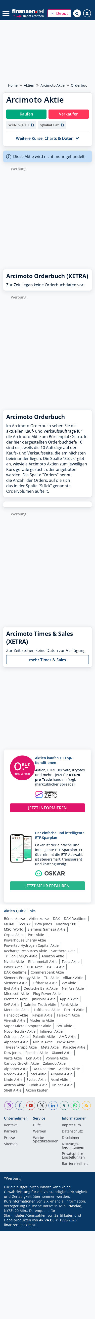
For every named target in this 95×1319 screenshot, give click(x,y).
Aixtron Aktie (14, 1085)
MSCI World (13, 929)
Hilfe (37, 1125)
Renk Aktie (69, 1004)
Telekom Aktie (68, 1015)
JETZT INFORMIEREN (47, 808)
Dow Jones (43, 924)
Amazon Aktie (53, 956)
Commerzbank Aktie (47, 972)
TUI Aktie (51, 977)
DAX (56, 918)
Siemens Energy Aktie (22, 977)
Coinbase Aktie (16, 1036)
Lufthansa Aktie (44, 982)
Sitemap (11, 1144)
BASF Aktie (55, 967)
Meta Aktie (50, 1047)
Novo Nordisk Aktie (20, 1031)
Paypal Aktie (42, 1015)
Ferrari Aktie (74, 1009)
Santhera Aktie (63, 950)
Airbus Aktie (43, 1042)
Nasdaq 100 (66, 924)
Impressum (71, 1125)
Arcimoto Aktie (53, 85)
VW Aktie (69, 982)
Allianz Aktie (73, 977)
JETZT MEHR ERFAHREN (47, 886)
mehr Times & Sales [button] (47, 660)
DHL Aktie (35, 967)
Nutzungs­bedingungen (73, 1146)
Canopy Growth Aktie (21, 1063)
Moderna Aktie (42, 1020)
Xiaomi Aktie (62, 1052)
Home (13, 85)
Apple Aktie (69, 999)
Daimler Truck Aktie (40, 1004)
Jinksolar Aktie (43, 999)
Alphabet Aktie (16, 1042)
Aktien (29, 85)
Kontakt (10, 1125)
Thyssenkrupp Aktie (20, 1047)
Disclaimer (71, 1138)
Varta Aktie (13, 1058)
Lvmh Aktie (38, 1085)
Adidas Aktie (69, 1068)
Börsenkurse (14, 918)
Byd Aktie (11, 988)
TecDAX (24, 924)
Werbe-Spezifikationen (45, 1139)
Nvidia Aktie (14, 961)
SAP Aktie (11, 1004)
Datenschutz (72, 1131)
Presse (9, 1138)
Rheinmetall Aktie (42, 961)
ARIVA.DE (46, 1220)
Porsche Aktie (74, 1047)
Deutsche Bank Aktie (41, 988)
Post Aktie (36, 934)
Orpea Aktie (14, 934)
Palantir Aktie (44, 1036)
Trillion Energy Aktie (20, 956)
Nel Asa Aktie (73, 988)
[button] (59, 13)
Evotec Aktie (37, 1079)
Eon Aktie (34, 1058)
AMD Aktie (67, 1036)
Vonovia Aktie (57, 1058)
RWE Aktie (63, 1025)
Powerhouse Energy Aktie (25, 940)
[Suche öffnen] (77, 13)
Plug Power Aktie (47, 993)
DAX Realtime (75, 918)
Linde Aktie (13, 1079)
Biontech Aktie (16, 999)
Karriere (11, 1131)
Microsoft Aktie (16, 993)
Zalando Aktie (54, 1063)
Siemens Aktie (15, 982)
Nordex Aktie (14, 1074)
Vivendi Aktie (14, 1020)
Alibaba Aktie (61, 1074)
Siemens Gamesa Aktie (46, 929)
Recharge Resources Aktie (25, 950)
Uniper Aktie (62, 1085)
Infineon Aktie (51, 1031)
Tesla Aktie (71, 961)
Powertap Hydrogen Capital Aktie (31, 945)
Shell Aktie (12, 1090)
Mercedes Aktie (17, 1009)
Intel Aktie (38, 1074)
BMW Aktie (66, 1042)
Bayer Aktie (13, 967)
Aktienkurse (39, 918)
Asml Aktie (59, 1079)
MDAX (9, 924)
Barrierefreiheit (75, 1164)
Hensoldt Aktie (16, 1015)
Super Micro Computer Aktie (27, 1025)
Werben (39, 1131)
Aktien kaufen (37, 1090)
